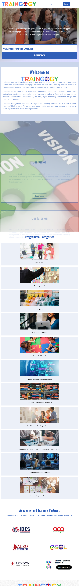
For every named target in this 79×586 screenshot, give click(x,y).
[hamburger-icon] (51, 4)
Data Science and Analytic (39, 472)
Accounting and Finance (39, 496)
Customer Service (39, 332)
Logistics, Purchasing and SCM (39, 402)
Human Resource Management (39, 379)
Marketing (40, 262)
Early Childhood (39, 356)
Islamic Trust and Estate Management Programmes (39, 449)
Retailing (39, 309)
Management (39, 286)
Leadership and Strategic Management (39, 426)
